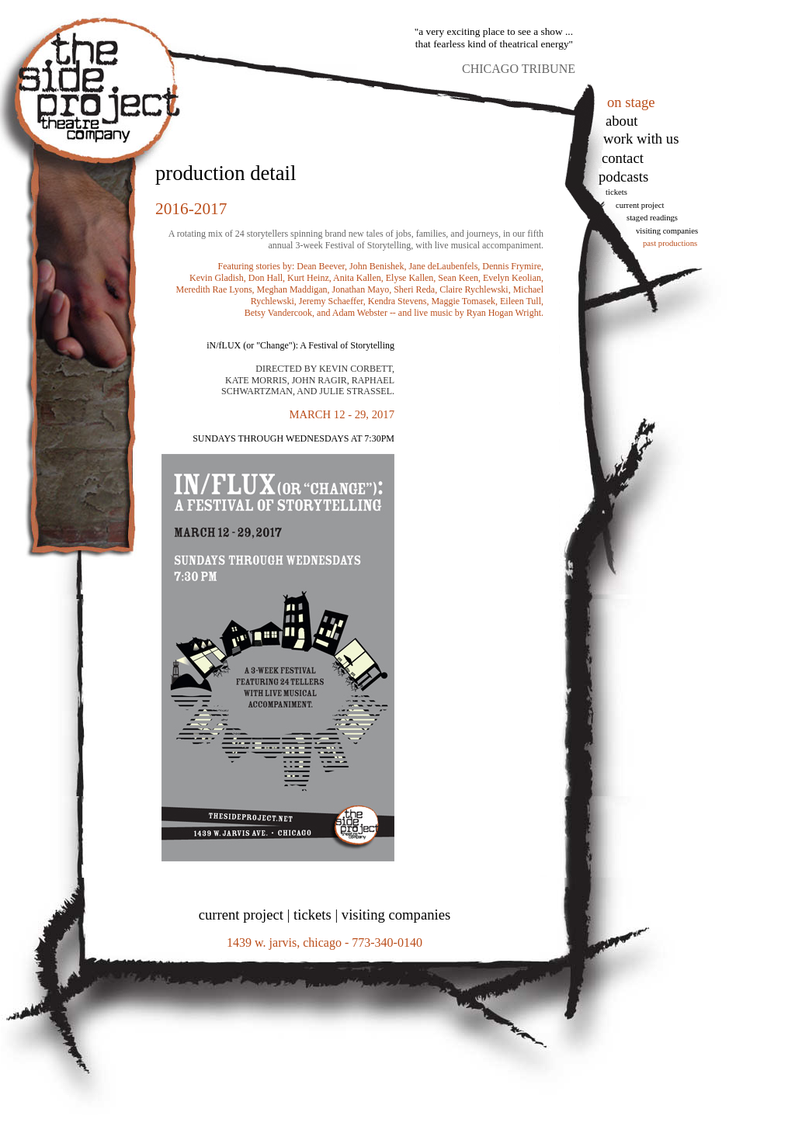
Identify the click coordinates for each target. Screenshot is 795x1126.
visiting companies (396, 914)
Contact (623, 158)
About (621, 121)
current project (241, 914)
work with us (641, 138)
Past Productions (670, 243)
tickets (616, 192)
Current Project (640, 205)
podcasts (623, 176)
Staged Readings (652, 217)
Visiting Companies (667, 231)
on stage (631, 102)
